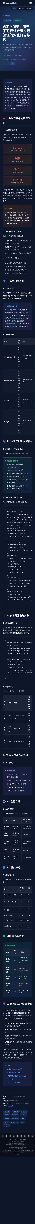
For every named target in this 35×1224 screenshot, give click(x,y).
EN (4, 64)
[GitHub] (29, 1136)
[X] (2, 1136)
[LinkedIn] (6, 1136)
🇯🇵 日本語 (21, 8)
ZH (13, 64)
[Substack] (21, 1136)
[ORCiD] (25, 1136)
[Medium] (14, 1136)
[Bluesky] (32, 1136)
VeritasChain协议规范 (14, 1069)
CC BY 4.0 (10, 1106)
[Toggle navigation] (30, 3)
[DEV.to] (17, 1136)
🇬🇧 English (29, 8)
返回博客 (6, 16)
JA (8, 64)
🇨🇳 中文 (15, 8)
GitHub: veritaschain (14, 1082)
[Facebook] (10, 1136)
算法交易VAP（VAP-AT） (15, 1072)
